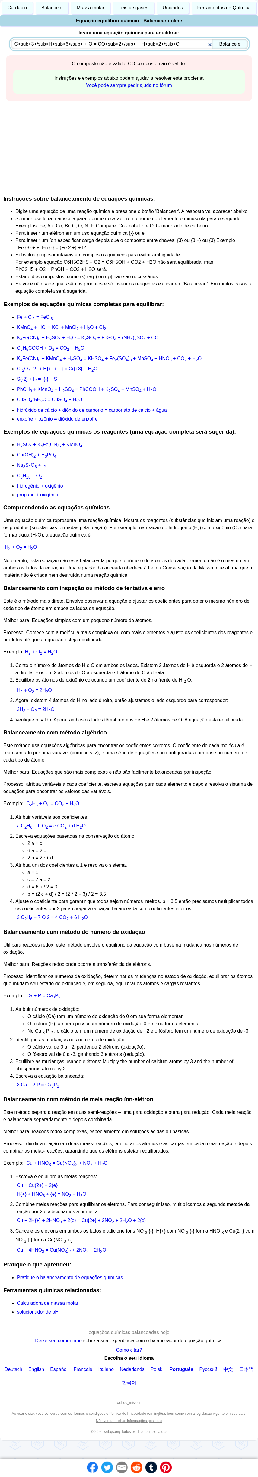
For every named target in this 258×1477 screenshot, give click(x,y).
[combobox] (129, 44)
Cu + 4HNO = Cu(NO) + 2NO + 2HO (61, 1250)
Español (59, 1369)
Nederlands (132, 1369)
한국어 (129, 1382)
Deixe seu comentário (59, 1340)
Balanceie (51, 7)
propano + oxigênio (37, 494)
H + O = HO (21, 547)
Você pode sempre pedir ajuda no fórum (129, 85)
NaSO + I (31, 465)
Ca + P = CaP (43, 995)
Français (83, 1369)
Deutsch (13, 1369)
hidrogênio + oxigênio (40, 486)
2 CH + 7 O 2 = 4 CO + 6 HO (52, 917)
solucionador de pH (38, 1311)
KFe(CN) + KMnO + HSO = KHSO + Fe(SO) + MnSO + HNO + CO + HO (109, 358)
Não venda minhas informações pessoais (129, 1421)
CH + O (29, 475)
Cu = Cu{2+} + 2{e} (37, 1185)
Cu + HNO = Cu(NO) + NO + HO (66, 1163)
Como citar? (129, 1350)
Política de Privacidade (127, 1413)
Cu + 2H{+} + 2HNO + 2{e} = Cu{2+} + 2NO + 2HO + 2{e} (81, 1220)
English (36, 1369)
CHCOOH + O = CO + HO (50, 347)
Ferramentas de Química (224, 7)
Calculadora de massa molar (47, 1303)
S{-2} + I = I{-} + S (37, 379)
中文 (228, 1369)
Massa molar (90, 7)
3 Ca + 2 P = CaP (38, 1084)
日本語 (246, 1369)
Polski (157, 1369)
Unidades (173, 7)
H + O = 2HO (34, 690)
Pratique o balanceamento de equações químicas (70, 1277)
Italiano (106, 1369)
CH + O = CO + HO (52, 803)
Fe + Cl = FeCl (35, 317)
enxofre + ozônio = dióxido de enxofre (57, 418)
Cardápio (17, 7)
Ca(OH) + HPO (36, 454)
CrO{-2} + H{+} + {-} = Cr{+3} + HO (57, 368)
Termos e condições (89, 1413)
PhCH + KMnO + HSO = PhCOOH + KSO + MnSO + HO (86, 389)
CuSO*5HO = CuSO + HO (49, 399)
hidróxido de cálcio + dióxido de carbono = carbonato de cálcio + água (92, 410)
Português (181, 1369)
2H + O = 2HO (36, 709)
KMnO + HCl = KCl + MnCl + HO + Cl (61, 327)
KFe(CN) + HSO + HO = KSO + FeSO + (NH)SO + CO (87, 337)
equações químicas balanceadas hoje (129, 1332)
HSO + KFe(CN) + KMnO (49, 444)
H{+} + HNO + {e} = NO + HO (51, 1194)
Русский (208, 1369)
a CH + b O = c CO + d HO (51, 825)
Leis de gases (133, 7)
